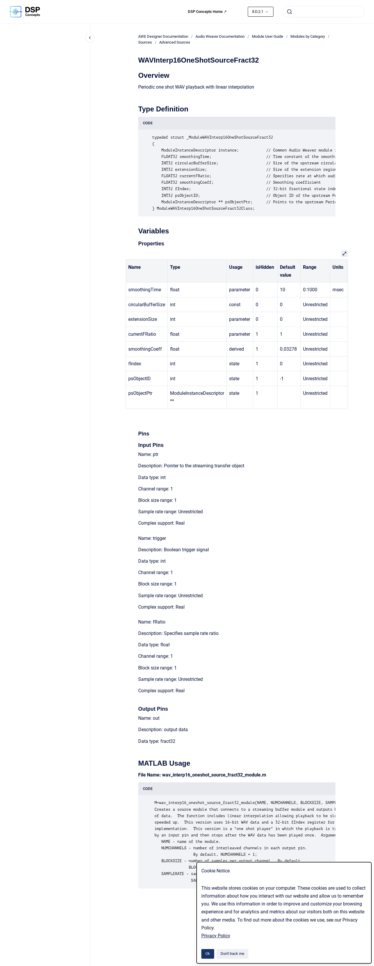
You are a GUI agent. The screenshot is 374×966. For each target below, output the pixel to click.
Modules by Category (307, 36)
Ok (207, 953)
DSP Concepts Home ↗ (207, 11)
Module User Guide (267, 36)
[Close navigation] (90, 37)
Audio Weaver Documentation (220, 36)
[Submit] (289, 11)
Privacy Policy (215, 936)
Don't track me (232, 953)
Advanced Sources (174, 42)
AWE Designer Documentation (163, 36)
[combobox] (323, 11)
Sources (145, 42)
